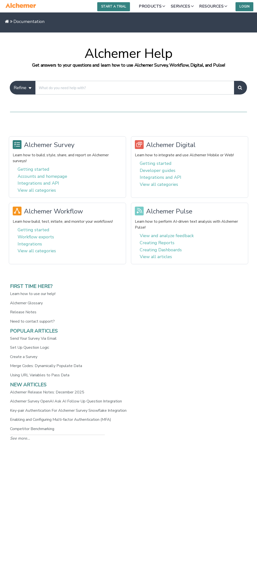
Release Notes (23, 312)
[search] (134, 88)
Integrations (30, 244)
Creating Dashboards (161, 250)
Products (150, 6)
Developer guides (157, 170)
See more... (20, 438)
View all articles (156, 257)
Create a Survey (23, 356)
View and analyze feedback (167, 236)
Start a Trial (113, 6)
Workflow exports (36, 237)
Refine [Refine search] (23, 88)
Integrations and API (38, 183)
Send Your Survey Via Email (33, 338)
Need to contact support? (32, 321)
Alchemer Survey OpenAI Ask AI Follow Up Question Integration (66, 401)
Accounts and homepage (42, 176)
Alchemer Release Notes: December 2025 (47, 392)
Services (180, 6)
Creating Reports (157, 243)
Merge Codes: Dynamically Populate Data (46, 366)
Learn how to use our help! (32, 293)
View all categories (37, 190)
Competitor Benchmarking (32, 429)
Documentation (28, 21)
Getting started (33, 169)
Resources (211, 6)
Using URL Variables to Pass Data (39, 375)
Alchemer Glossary (26, 303)
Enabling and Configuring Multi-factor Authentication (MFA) (60, 419)
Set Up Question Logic (29, 347)
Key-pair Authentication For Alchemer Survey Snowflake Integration (68, 410)
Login (244, 6)
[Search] (240, 88)
